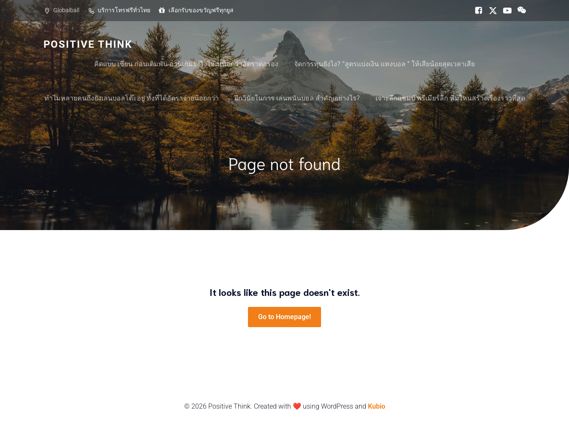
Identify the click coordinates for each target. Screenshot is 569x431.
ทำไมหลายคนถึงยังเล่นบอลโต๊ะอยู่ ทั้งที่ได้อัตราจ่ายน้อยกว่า (131, 98)
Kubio (376, 406)
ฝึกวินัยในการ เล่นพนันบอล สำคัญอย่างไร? (297, 98)
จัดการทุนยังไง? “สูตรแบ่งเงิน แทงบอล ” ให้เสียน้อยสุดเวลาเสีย (384, 64)
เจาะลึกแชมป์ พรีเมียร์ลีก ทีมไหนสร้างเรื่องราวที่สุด (450, 98)
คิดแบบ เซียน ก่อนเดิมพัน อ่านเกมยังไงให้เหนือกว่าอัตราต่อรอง (186, 64)
